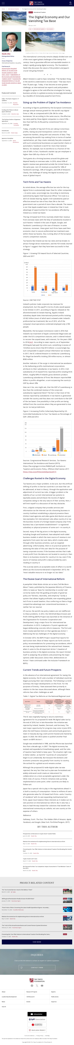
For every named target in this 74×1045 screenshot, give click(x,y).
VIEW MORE (37, 942)
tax (30, 29)
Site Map (47, 1035)
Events (28, 1002)
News (3, 1002)
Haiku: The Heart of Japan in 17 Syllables (11, 101)
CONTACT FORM (37, 967)
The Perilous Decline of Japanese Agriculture (11, 122)
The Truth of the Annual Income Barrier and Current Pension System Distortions (37, 927)
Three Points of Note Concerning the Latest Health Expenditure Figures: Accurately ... (37, 909)
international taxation (39, 29)
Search (4, 1006)
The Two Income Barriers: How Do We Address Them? (37, 891)
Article (30, 12)
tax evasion (50, 29)
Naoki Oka (6, 54)
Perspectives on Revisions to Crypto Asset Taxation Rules (47, 835)
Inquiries (54, 1002)
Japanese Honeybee (11, 139)
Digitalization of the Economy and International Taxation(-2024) (11, 77)
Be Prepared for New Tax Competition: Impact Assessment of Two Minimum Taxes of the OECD (47, 867)
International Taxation (13, 9)
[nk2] (31, 342)
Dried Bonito (11, 132)
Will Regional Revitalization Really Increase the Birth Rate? (37, 900)
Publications (54, 997)
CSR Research (30, 997)
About (3, 992)
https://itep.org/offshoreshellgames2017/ (39, 472)
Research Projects (32, 992)
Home (3, 9)
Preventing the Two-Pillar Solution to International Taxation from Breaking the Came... (37, 935)
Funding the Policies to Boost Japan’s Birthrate (11, 112)
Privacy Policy (39, 1035)
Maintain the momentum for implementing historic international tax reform (47, 843)
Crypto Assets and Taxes (47, 860)
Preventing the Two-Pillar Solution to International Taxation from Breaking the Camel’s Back (47, 851)
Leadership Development (9, 997)
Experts (53, 992)
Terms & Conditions (29, 1035)
